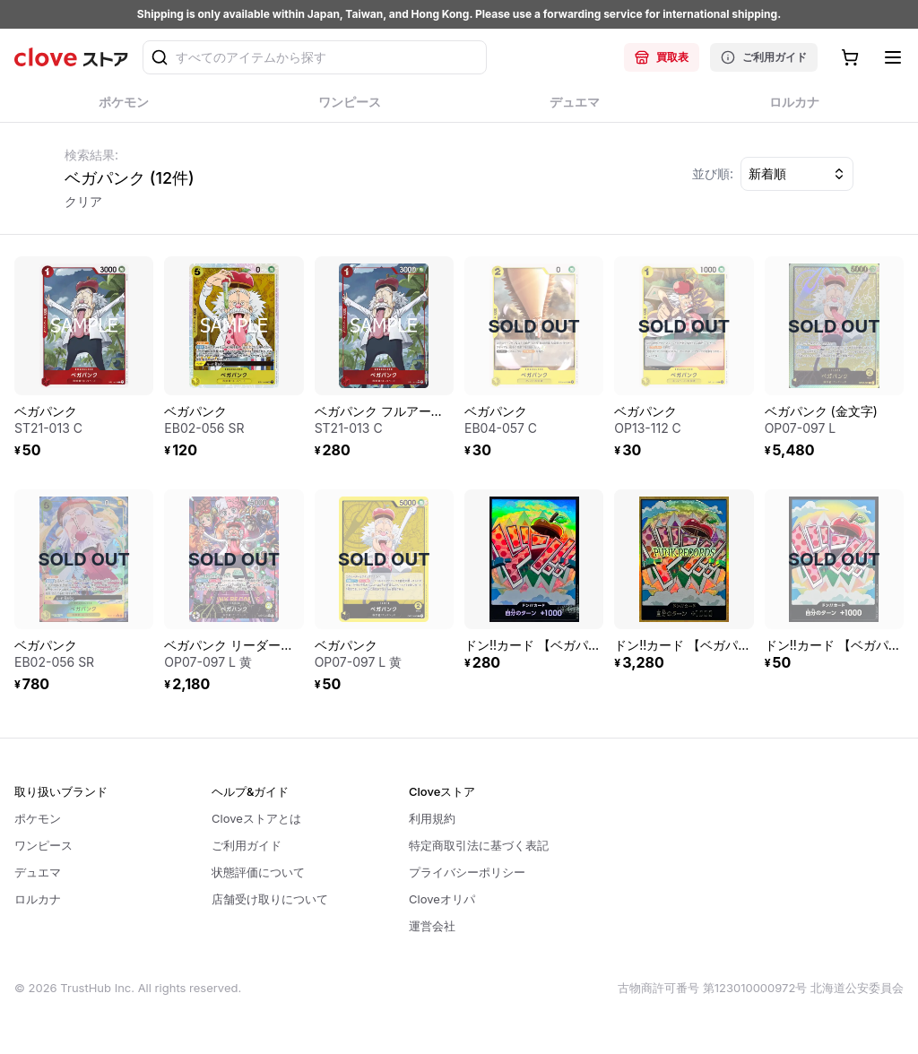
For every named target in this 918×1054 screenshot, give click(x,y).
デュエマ (37, 872)
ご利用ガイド (764, 57)
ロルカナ (37, 899)
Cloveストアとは (256, 818)
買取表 (661, 57)
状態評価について (258, 872)
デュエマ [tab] (575, 108)
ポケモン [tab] (124, 108)
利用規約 (432, 818)
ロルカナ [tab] (795, 108)
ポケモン (37, 818)
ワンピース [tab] (350, 108)
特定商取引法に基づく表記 (479, 845)
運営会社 (432, 926)
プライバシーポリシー (467, 872)
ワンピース (43, 845)
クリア (83, 201)
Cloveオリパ (442, 899)
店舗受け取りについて (270, 899)
